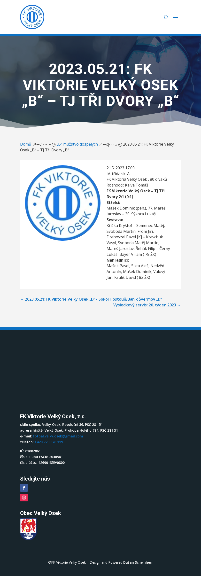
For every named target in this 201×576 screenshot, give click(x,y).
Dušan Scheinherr (138, 562)
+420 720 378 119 (49, 442)
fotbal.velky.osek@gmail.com (58, 436)
